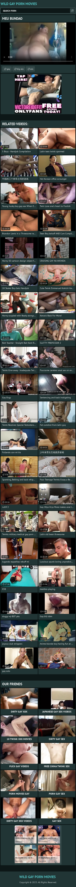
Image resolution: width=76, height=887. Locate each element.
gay (8, 69)
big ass (20, 69)
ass (31, 69)
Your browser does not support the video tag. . (38, 44)
